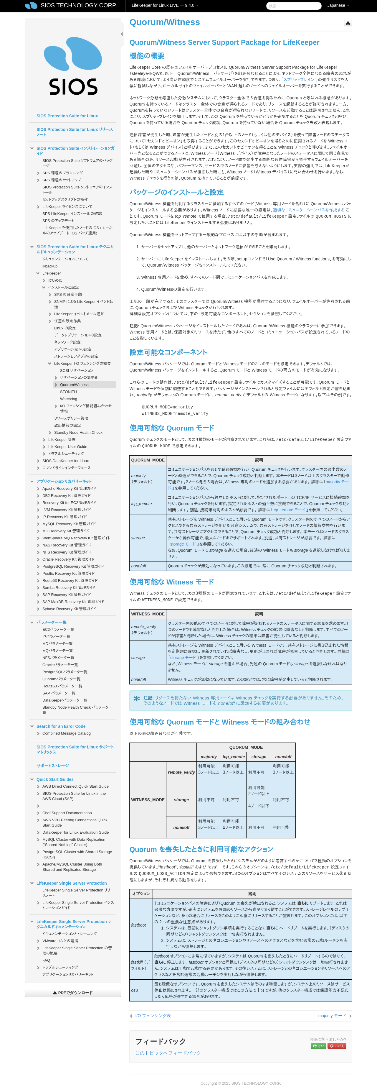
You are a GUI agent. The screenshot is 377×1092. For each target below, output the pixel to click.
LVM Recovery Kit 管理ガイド (63, 509)
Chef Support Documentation (63, 813)
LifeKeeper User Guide (64, 446)
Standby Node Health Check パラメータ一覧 (77, 710)
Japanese (338, 5)
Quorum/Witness (71, 384)
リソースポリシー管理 (71, 418)
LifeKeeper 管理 (58, 439)
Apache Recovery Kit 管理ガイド (65, 488)
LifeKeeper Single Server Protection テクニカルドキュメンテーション (70, 923)
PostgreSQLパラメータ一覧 (64, 672)
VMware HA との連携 (56, 941)
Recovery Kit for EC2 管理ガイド (65, 502)
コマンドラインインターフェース (63, 468)
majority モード (332, 1015)
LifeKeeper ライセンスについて (63, 206)
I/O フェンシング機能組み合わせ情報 (82, 408)
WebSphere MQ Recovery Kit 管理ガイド (73, 538)
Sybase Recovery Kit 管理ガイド (65, 608)
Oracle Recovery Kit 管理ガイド (65, 559)
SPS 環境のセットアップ (58, 180)
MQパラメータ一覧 (57, 650)
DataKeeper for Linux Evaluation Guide (72, 832)
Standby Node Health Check (74, 432)
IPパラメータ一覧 (56, 636)
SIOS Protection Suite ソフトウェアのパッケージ (77, 163)
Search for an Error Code (57, 726)
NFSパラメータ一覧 (58, 658)
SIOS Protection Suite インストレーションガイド (72, 150)
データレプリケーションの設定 (78, 335)
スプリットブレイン (298, 79)
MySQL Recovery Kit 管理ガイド (65, 524)
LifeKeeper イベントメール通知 (75, 314)
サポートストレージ (53, 765)
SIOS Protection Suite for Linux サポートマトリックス (75, 750)
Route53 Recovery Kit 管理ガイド (66, 580)
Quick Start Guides (51, 779)
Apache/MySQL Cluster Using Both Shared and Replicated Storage (68, 866)
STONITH (68, 392)
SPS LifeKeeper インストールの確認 (72, 213)
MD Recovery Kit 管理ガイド (62, 531)
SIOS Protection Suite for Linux (67, 116)
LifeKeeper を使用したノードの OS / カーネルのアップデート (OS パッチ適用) (77, 230)
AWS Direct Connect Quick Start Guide (72, 786)
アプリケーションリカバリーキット (60, 481)
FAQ (46, 960)
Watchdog (68, 399)
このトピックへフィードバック (168, 1052)
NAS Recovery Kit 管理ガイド (63, 545)
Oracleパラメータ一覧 (60, 665)
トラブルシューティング (62, 453)
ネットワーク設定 (67, 342)
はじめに (51, 280)
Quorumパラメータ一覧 (61, 679)
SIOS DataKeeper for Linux (62, 460)
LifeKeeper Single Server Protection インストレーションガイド (74, 904)
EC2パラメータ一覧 (58, 629)
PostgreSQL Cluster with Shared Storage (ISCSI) (73, 853)
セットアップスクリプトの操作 (65, 199)
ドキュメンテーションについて (65, 259)
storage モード (183, 544)
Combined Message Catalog (63, 733)
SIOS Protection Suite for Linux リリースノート (75, 132)
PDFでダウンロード (73, 993)
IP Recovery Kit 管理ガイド (61, 516)
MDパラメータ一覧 (57, 643)
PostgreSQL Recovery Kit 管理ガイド (69, 566)
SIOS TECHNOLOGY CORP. (79, 5)
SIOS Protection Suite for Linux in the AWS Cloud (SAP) (70, 795)
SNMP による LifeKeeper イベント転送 (80, 303)
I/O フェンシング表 (153, 1015)
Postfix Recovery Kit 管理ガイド (65, 573)
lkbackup (49, 266)
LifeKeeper (48, 273)
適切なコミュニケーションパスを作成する (309, 210)
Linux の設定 (65, 328)
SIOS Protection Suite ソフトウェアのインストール (77, 190)
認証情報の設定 (67, 425)
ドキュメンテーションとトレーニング (69, 934)
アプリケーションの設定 (73, 349)
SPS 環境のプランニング (59, 173)
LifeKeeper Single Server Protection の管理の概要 (73, 950)
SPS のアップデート (58, 221)
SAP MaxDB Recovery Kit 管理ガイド (70, 601)
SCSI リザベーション (76, 370)
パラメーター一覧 (48, 622)
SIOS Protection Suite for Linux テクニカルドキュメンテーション (71, 248)
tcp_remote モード (289, 510)
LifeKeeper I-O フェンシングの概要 (79, 363)
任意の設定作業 (64, 321)
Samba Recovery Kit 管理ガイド (65, 587)
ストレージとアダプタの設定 (76, 356)
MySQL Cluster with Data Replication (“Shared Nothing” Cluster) (70, 841)
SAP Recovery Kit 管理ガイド (63, 594)
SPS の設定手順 (64, 294)
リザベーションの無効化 (75, 377)
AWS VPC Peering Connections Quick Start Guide (71, 822)
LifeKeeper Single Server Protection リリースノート (78, 893)
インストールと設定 (60, 287)
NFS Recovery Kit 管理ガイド (63, 552)
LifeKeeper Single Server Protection (68, 883)
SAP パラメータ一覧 (58, 693)
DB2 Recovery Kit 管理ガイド (63, 495)
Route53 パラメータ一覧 (62, 686)
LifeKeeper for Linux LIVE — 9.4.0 (165, 5)
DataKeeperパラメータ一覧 (64, 700)
